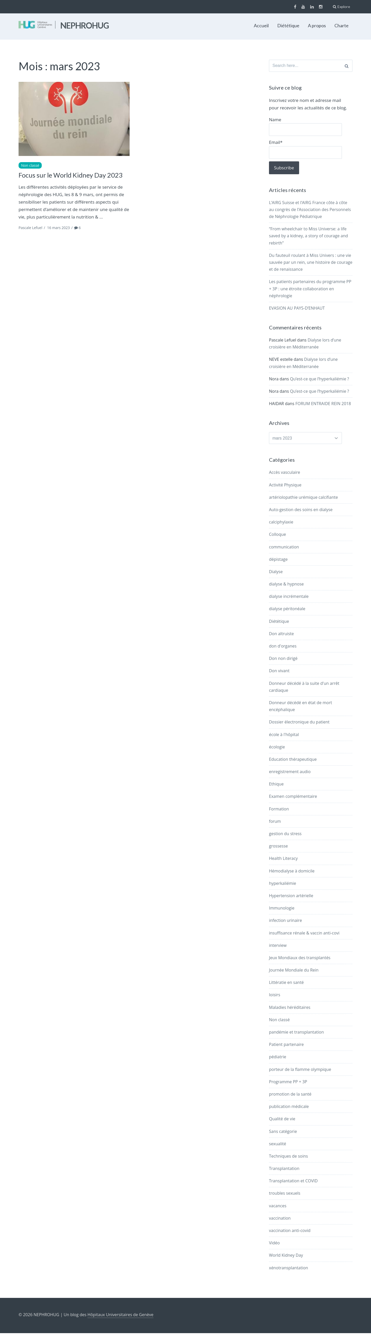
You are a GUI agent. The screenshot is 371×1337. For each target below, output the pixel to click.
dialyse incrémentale (289, 600)
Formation (279, 813)
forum (275, 825)
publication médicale (289, 1110)
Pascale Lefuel (30, 227)
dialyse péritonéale (287, 613)
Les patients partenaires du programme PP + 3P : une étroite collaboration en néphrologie (310, 291)
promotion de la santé (290, 1098)
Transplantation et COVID (293, 1184)
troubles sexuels (284, 1197)
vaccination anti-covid (289, 1234)
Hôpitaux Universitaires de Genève (121, 1318)
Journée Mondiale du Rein (293, 974)
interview (278, 949)
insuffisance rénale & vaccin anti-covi (304, 937)
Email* (300, 151)
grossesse (278, 850)
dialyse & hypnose (286, 588)
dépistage (278, 563)
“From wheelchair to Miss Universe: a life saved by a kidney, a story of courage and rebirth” (308, 238)
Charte (341, 25)
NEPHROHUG (84, 25)
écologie (277, 751)
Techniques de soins (288, 1160)
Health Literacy (283, 862)
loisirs (274, 999)
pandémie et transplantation (296, 1036)
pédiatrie (277, 1060)
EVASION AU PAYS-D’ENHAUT (297, 310)
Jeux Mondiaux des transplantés (299, 961)
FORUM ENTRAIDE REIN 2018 (323, 406)
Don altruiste (281, 637)
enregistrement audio (290, 775)
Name (300, 127)
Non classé (30, 165)
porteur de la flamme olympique (300, 1073)
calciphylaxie (281, 526)
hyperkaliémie (282, 887)
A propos (317, 25)
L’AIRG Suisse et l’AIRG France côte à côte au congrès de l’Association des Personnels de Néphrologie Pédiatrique (310, 212)
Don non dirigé (283, 662)
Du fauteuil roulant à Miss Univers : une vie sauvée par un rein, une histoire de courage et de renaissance (310, 265)
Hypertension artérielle (291, 899)
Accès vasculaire (284, 476)
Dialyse (276, 575)
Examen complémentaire (293, 800)
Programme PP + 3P (288, 1085)
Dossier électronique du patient (299, 726)
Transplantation (284, 1172)
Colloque (277, 538)
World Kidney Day (286, 1259)
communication (284, 551)
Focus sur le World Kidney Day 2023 (72, 175)
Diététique (288, 25)
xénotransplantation (288, 1271)
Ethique (276, 788)
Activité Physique (285, 489)
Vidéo (274, 1246)
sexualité (277, 1147)
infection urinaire (285, 924)
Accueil (261, 25)
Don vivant (279, 674)
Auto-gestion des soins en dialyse (301, 513)
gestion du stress (285, 837)
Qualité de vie (282, 1122)
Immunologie (281, 912)
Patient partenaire (286, 1048)
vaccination (280, 1222)
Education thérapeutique (293, 763)
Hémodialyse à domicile (292, 875)
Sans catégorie (283, 1135)
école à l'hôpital (284, 738)
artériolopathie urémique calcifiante (303, 501)
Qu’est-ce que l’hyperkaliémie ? (319, 381)
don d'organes (283, 650)
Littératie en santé (286, 986)
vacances (277, 1209)
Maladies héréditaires (289, 1011)
